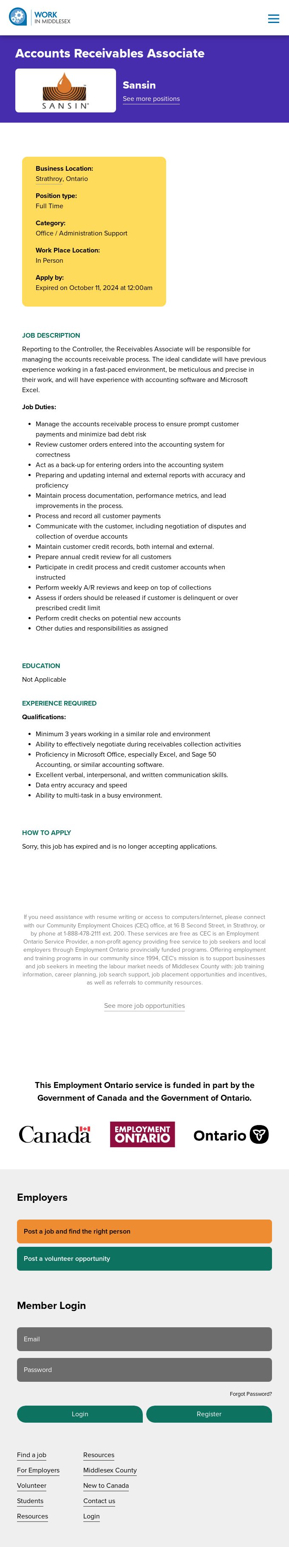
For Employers (38, 1470)
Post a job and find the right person (77, 1231)
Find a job (31, 1455)
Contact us (99, 1501)
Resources (32, 1516)
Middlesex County (110, 1470)
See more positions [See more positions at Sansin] (151, 99)
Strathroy (49, 179)
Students (30, 1501)
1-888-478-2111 (82, 933)
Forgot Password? (251, 1394)
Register (209, 1414)
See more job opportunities (144, 1006)
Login (80, 1414)
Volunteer (31, 1485)
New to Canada (106, 1485)
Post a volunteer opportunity (67, 1258)
